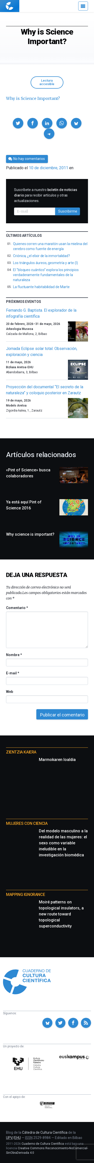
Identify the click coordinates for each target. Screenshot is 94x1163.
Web (9, 692)
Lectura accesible (46, 82)
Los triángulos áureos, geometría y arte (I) (45, 263)
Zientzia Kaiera (21, 752)
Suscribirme (67, 211)
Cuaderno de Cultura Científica (43, 1143)
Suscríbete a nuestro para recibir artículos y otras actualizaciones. (45, 195)
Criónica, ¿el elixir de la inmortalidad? (41, 256)
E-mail (12, 673)
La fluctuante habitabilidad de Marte (41, 287)
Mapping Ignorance (25, 894)
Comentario (17, 608)
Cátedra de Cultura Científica (44, 1132)
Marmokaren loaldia (57, 759)
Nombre (14, 655)
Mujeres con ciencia (26, 823)
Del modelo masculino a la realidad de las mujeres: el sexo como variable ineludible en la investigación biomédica (63, 843)
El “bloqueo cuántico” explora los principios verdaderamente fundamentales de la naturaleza (46, 275)
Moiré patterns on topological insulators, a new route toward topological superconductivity (61, 914)
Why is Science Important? (33, 98)
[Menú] (83, 6)
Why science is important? (30, 534)
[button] (18, 123)
